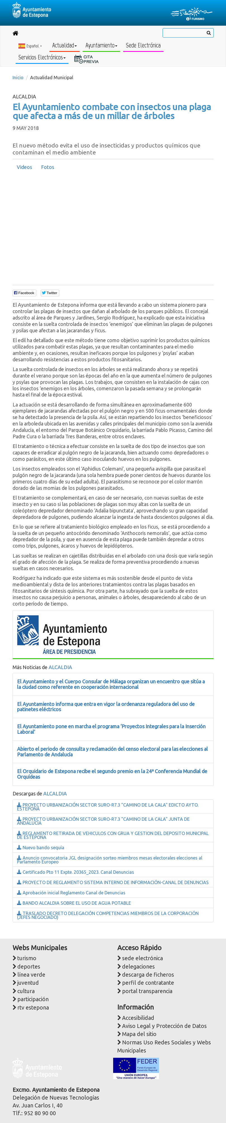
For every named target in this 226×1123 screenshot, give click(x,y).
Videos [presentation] (24, 167)
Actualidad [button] (64, 45)
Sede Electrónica (143, 45)
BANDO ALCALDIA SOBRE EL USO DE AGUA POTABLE (74, 903)
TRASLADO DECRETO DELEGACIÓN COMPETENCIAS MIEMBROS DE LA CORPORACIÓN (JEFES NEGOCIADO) (108, 915)
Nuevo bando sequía (40, 847)
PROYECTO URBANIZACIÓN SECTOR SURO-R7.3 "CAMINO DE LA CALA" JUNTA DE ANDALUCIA (103, 821)
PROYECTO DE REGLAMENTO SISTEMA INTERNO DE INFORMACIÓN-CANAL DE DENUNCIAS (113, 882)
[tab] (24, 167)
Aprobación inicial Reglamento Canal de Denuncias (71, 892)
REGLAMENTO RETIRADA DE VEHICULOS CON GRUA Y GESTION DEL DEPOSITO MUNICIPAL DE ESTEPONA (113, 835)
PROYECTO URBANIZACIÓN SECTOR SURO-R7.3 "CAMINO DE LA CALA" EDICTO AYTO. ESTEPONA (107, 806)
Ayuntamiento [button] (101, 45)
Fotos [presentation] (47, 167)
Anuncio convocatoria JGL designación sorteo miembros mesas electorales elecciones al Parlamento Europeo (109, 859)
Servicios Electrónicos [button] (42, 57)
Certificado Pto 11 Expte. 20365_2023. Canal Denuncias (75, 872)
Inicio (18, 77)
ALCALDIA (60, 667)
